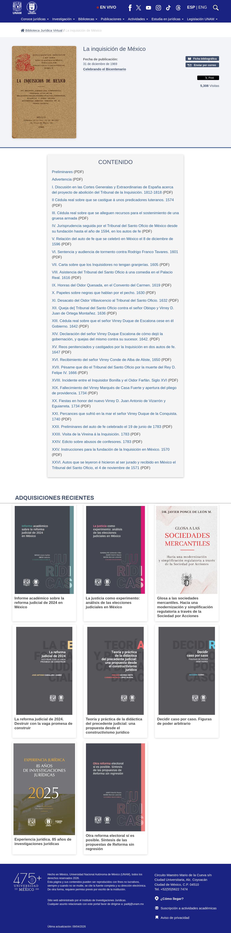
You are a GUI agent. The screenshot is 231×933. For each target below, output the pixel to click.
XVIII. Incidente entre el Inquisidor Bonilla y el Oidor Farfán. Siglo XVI (109, 380)
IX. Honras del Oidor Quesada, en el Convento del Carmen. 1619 (106, 285)
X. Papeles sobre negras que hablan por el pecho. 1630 (98, 293)
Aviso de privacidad (172, 918)
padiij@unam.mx (134, 904)
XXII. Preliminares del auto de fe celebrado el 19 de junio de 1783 (106, 427)
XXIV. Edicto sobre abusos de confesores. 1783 (91, 442)
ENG (202, 7)
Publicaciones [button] (112, 19)
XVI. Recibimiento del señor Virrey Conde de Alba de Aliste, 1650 (106, 360)
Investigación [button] (63, 19)
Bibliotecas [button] (88, 19)
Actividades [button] (138, 19)
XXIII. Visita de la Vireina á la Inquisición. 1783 (90, 434)
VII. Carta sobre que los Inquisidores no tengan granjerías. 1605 (105, 265)
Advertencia (62, 179)
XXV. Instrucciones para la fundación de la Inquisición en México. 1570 (110, 449)
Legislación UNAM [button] (202, 19)
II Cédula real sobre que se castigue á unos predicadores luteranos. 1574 (113, 200)
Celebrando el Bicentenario (104, 69)
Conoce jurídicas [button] (35, 19)
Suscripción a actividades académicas (185, 908)
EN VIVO (106, 7)
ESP (191, 7)
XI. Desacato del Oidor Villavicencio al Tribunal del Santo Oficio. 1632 (109, 300)
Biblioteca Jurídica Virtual (41, 30)
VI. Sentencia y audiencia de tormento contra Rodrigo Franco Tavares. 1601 (115, 252)
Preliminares (62, 172)
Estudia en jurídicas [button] (168, 19)
